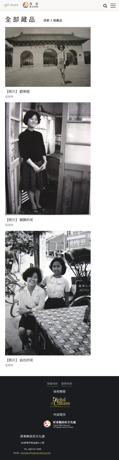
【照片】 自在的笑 (19, 360)
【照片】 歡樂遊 (17, 91)
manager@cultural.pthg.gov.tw (35, 453)
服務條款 (66, 383)
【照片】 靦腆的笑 (19, 220)
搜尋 (105, 5)
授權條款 (52, 383)
